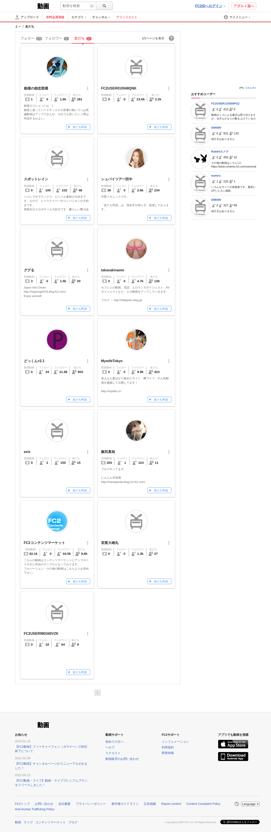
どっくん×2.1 (34, 361)
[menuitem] (80, 17)
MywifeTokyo (112, 361)
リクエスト (113, 753)
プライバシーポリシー (91, 803)
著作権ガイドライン (125, 803)
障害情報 (168, 753)
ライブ (28, 822)
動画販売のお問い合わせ (122, 759)
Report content (171, 803)
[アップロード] (27, 17)
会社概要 (64, 803)
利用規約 (168, 747)
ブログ (72, 822)
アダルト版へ (243, 6)
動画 (18, 822)
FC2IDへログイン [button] (210, 6)
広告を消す (250, 88)
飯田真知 (108, 452)
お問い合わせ (44, 803)
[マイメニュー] (237, 17)
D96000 (216, 199)
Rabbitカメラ (219, 151)
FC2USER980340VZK (41, 633)
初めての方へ (114, 741)
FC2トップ (22, 803)
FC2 (25, 5)
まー (18, 26)
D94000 (216, 127)
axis (27, 452)
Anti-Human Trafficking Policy (35, 809)
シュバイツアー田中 (116, 179)
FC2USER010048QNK (119, 88)
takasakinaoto (112, 270)
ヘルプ (110, 747)
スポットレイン (36, 179)
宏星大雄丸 (109, 543)
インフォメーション (175, 741)
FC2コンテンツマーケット (44, 543)
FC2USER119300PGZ (225, 103)
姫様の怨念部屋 (36, 88)
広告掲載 (150, 803)
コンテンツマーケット (50, 822)
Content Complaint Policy (203, 803)
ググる (29, 270)
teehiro (216, 175)
